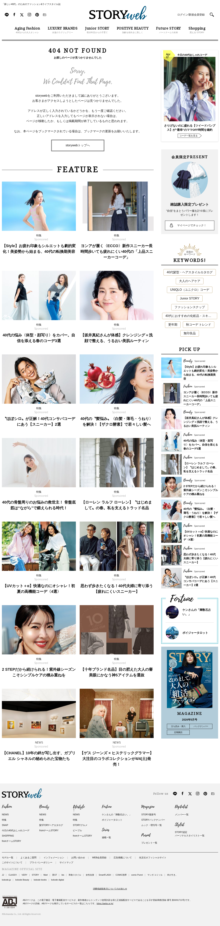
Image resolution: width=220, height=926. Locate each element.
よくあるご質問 (28, 857)
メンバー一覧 (182, 814)
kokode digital (57, 880)
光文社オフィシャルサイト (152, 857)
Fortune (107, 807)
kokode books (40, 880)
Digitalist (181, 807)
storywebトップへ (78, 145)
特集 (4, 820)
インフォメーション (54, 857)
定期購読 (178, 732)
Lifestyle (79, 807)
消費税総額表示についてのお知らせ (110, 889)
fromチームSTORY (11, 841)
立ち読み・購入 (178, 726)
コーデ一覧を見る (188, 135)
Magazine (147, 807)
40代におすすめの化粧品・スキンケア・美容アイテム (191, 315)
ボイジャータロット (195, 632)
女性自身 (90, 875)
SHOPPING (8, 835)
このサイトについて (12, 862)
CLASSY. (13, 875)
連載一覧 (106, 837)
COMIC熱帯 (121, 875)
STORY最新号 (148, 814)
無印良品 (190, 333)
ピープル (77, 830)
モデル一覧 (7, 857)
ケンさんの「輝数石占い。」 (116, 814)
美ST (54, 875)
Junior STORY (190, 298)
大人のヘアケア (189, 281)
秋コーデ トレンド (198, 324)
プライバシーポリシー (41, 862)
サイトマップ (66, 862)
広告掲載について (123, 857)
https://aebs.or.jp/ (105, 903)
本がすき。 (172, 875)
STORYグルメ (80, 825)
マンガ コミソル (155, 875)
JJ (3, 875)
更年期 (172, 324)
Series (105, 830)
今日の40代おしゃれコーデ (15, 830)
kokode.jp (6, 880)
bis (62, 875)
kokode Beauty (22, 880)
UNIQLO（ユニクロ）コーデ (189, 289)
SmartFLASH (105, 875)
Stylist (179, 824)
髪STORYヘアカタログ (51, 825)
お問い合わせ (78, 857)
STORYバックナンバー (153, 820)
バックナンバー (201, 726)
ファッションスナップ (189, 307)
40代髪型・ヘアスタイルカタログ (190, 272)
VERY (24, 875)
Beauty (44, 807)
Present (145, 835)
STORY (35, 875)
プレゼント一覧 (149, 842)
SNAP (5, 825)
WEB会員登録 (99, 857)
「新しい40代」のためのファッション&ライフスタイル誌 (31, 4)
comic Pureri (137, 875)
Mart (45, 875)
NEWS (5, 814)
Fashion (7, 807)
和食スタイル (75, 875)
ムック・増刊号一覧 (151, 825)
